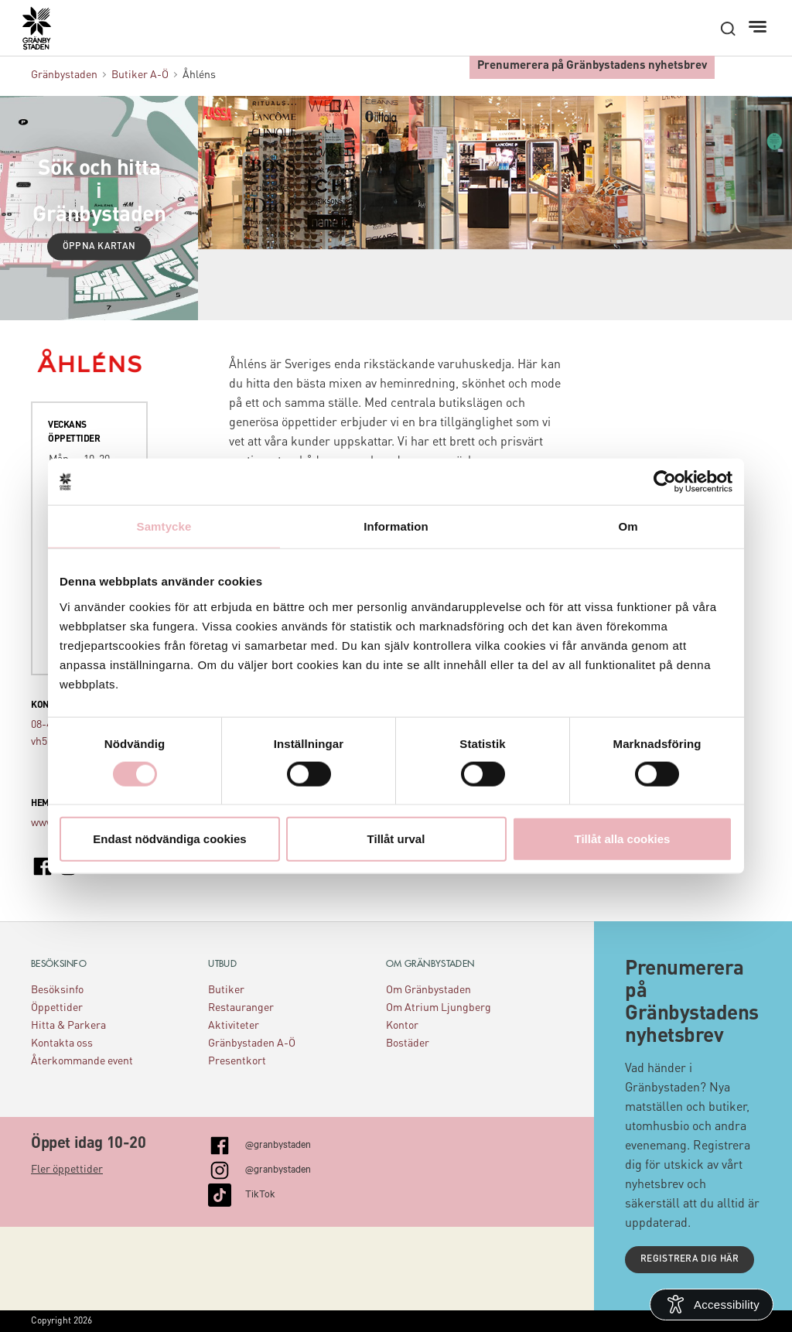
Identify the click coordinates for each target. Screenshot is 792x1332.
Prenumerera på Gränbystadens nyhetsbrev (592, 66)
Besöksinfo (57, 990)
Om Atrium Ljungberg (438, 1007)
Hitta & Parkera (68, 1025)
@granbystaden (278, 1143)
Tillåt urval (396, 838)
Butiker (226, 990)
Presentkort (237, 1061)
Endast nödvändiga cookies (169, 838)
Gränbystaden (64, 75)
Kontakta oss (62, 1043)
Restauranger (241, 1007)
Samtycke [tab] (164, 526)
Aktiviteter (233, 1025)
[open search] (728, 29)
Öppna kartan (99, 246)
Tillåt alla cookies (623, 838)
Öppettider (57, 1007)
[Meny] (759, 27)
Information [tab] (396, 526)
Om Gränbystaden (428, 990)
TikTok (260, 1193)
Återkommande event (82, 1061)
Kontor (402, 1025)
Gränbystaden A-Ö (251, 1043)
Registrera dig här (689, 1259)
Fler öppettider (67, 1169)
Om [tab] (627, 526)
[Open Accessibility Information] (711, 1304)
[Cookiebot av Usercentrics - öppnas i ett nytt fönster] (664, 482)
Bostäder (407, 1043)
